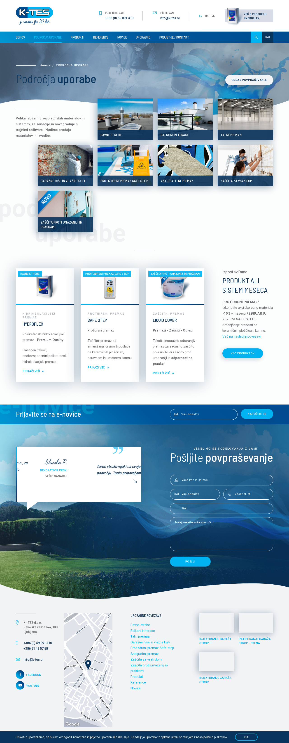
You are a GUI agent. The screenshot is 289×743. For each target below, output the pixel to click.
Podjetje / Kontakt (174, 37)
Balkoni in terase (143, 631)
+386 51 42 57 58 (35, 648)
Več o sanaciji (112, 476)
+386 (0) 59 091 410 (119, 18)
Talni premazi (140, 636)
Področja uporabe (48, 37)
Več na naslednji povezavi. (241, 336)
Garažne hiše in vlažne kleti (150, 642)
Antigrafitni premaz (145, 654)
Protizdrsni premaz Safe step (152, 648)
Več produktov (243, 353)
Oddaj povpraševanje (249, 80)
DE (213, 15)
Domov (20, 37)
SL (200, 15)
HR (206, 15)
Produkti (77, 37)
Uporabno (143, 37)
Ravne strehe (140, 625)
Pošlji (190, 561)
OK (246, 737)
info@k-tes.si (170, 18)
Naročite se (257, 414)
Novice (122, 37)
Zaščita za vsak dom (146, 659)
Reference (100, 37)
